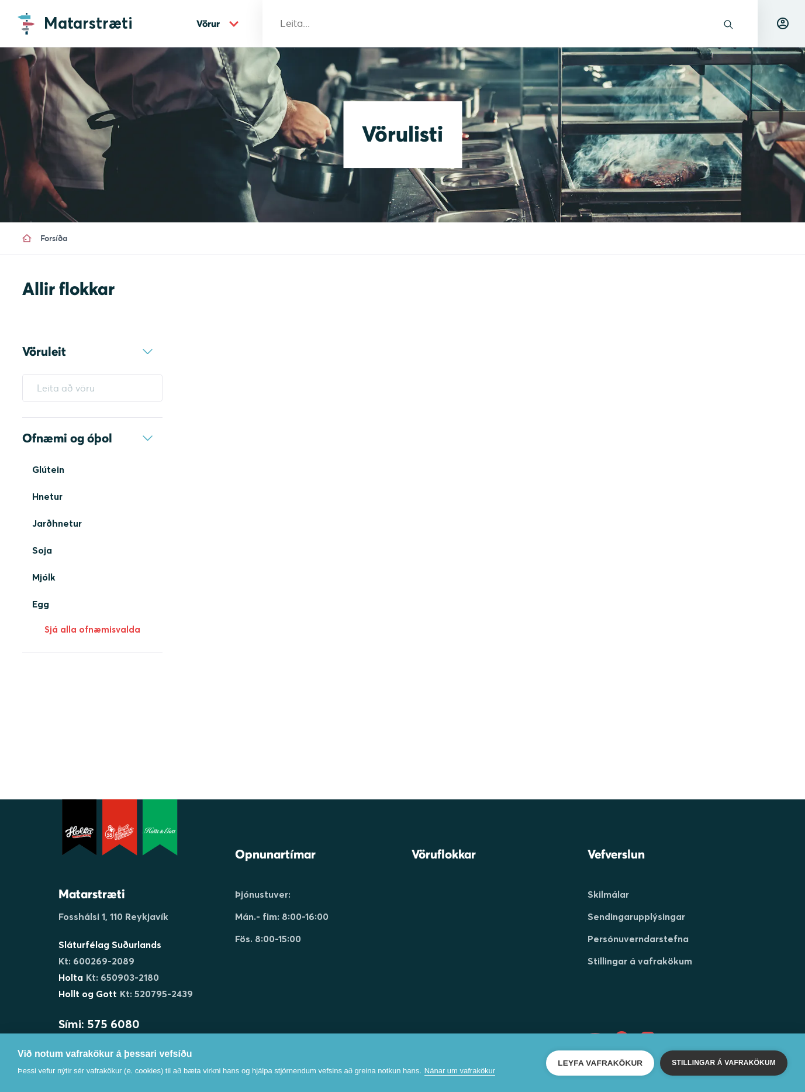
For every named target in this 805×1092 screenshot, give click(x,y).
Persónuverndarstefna (638, 939)
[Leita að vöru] (92, 388)
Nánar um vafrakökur (459, 1070)
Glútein (48, 469)
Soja (42, 550)
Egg (40, 604)
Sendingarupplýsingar (636, 916)
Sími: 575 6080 (99, 1024)
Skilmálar (608, 894)
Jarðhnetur (57, 523)
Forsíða (45, 238)
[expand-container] (148, 351)
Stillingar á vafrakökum (640, 961)
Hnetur (47, 496)
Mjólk (44, 577)
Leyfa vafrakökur (600, 1063)
